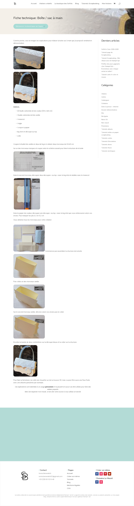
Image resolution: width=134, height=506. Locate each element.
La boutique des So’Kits (63, 4)
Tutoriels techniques (108, 151)
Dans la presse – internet (109, 107)
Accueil (34, 4)
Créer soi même (73, 477)
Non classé (105, 123)
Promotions (105, 126)
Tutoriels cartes (106, 139)
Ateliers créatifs (45, 4)
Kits (102, 113)
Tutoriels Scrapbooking (90, 4)
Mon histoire (106, 4)
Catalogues (105, 101)
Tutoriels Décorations (108, 142)
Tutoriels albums (107, 130)
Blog (77, 4)
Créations (104, 104)
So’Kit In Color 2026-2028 (109, 50)
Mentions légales (73, 486)
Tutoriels (70, 480)
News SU (104, 120)
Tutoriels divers (106, 145)
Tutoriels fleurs (106, 148)
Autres (103, 97)
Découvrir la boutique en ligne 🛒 (33, 26)
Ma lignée (104, 117)
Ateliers (104, 94)
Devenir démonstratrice (109, 110)
